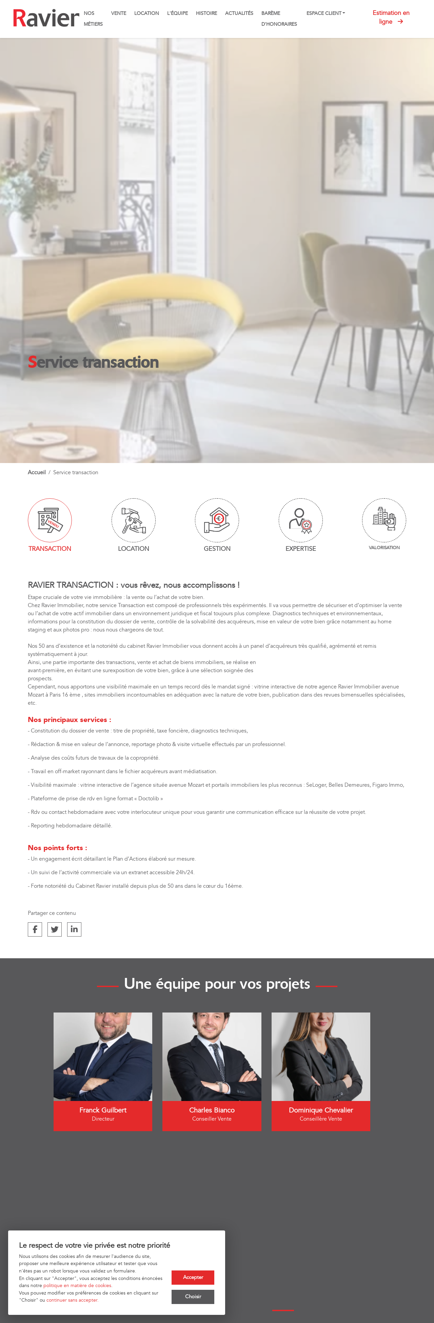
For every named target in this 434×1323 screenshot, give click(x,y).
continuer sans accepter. (72, 1300)
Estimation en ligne (391, 17)
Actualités (239, 13)
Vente (118, 13)
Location (146, 13)
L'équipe (177, 13)
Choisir (193, 1296)
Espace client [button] (324, 13)
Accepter (193, 1276)
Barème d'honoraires (279, 19)
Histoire (206, 13)
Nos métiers (93, 19)
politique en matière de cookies (77, 1285)
